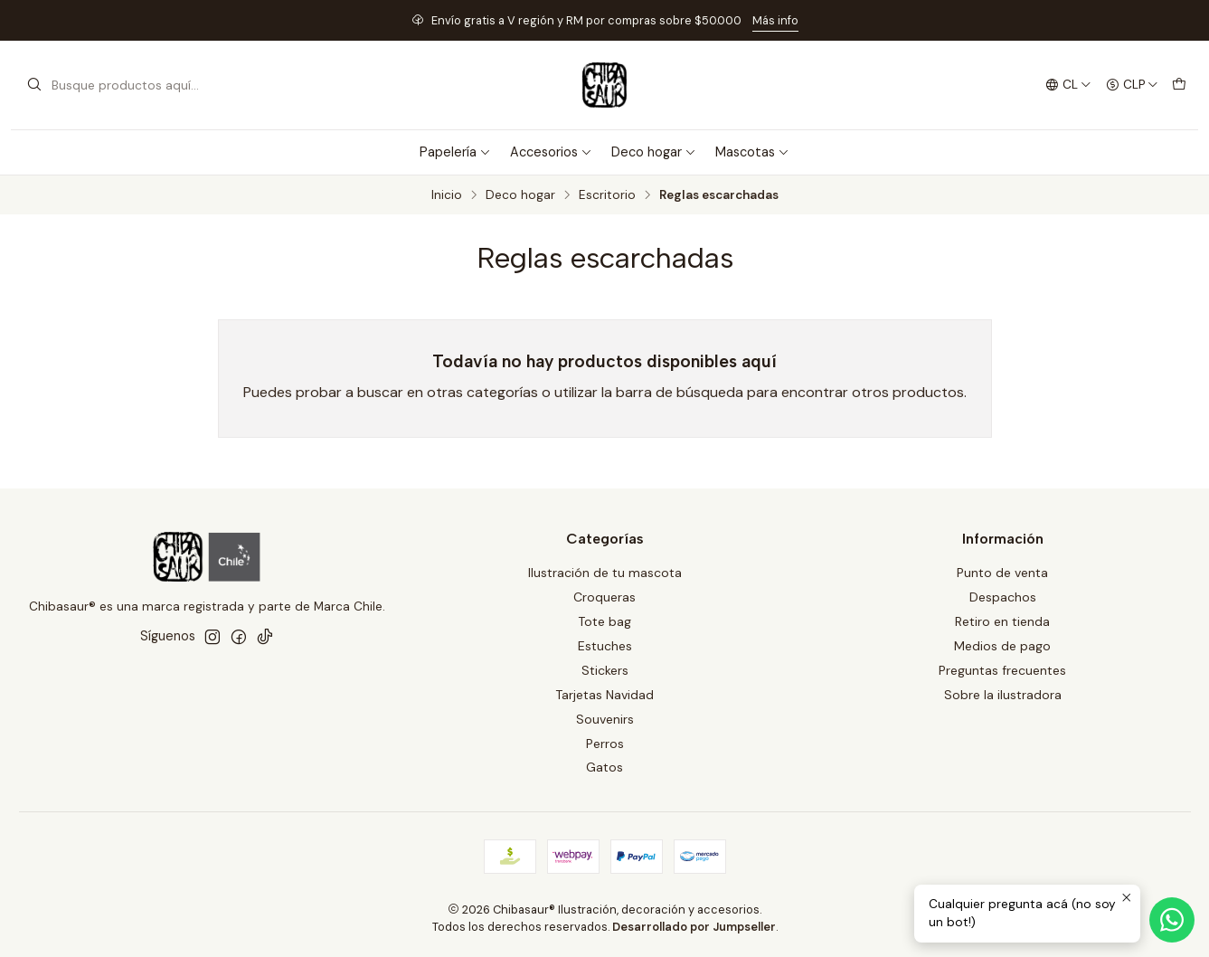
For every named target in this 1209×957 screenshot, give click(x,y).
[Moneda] (1132, 85)
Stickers (604, 670)
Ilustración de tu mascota (605, 572)
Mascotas (752, 152)
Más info (775, 20)
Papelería (455, 152)
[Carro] (1179, 85)
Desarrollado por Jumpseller (694, 926)
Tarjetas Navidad (604, 695)
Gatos (604, 767)
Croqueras (604, 597)
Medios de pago (1002, 646)
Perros (605, 743)
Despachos (1002, 597)
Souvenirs (605, 719)
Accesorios (551, 152)
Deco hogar (653, 152)
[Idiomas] (1067, 85)
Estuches (605, 646)
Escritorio (607, 195)
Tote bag (604, 621)
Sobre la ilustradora (1003, 695)
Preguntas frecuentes (1002, 670)
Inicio (446, 195)
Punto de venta (1002, 572)
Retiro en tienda (1002, 621)
